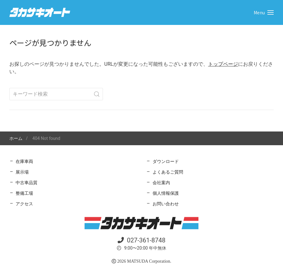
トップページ (223, 64)
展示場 (22, 172)
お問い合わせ (166, 203)
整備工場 (24, 193)
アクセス (24, 203)
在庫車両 (24, 161)
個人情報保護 (166, 193)
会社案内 (161, 182)
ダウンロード (166, 161)
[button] (264, 12)
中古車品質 (26, 182)
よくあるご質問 (168, 172)
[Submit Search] (96, 94)
